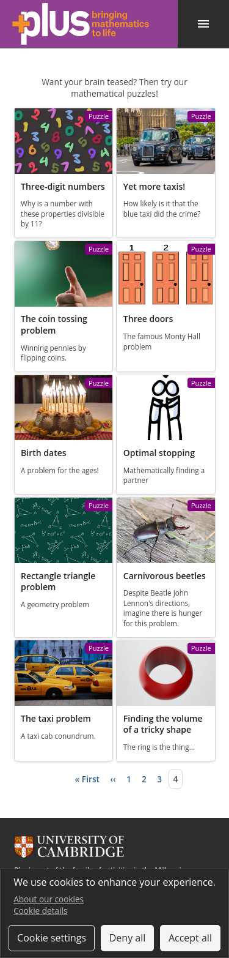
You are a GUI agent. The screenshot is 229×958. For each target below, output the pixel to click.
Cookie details (40, 910)
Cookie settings (51, 938)
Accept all (190, 938)
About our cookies (48, 899)
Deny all (127, 938)
